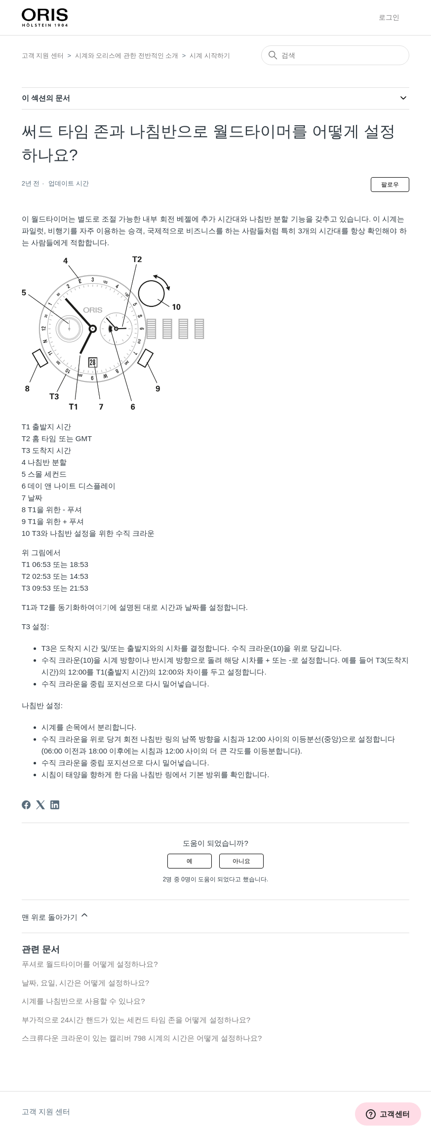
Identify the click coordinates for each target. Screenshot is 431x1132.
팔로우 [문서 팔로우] (390, 184)
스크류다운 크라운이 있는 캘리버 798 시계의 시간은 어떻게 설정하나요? (142, 1038)
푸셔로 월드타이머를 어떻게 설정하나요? (90, 964)
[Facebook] (26, 804)
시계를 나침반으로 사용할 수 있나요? (83, 1001)
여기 (102, 607)
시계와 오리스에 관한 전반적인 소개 (126, 55)
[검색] (335, 55)
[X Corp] (40, 804)
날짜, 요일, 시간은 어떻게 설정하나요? (85, 983)
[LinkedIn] (54, 804)
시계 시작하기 (210, 55)
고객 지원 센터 (43, 55)
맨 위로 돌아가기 (56, 915)
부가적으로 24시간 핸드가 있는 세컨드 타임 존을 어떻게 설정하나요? (136, 1020)
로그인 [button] (389, 17)
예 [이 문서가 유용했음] (190, 861)
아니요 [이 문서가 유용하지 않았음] (241, 861)
